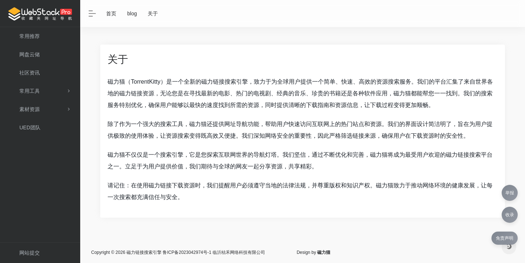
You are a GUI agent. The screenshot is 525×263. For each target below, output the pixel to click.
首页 (111, 13)
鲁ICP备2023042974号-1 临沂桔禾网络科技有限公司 (214, 252)
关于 (153, 13)
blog (132, 13)
